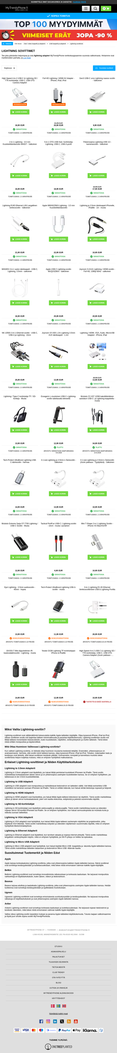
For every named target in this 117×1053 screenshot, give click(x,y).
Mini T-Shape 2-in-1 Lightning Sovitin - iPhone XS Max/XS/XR (97, 524)
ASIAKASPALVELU (58, 952)
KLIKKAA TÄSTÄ (79, 2)
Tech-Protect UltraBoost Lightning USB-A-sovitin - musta (58, 588)
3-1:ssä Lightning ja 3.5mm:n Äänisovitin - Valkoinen (58, 461)
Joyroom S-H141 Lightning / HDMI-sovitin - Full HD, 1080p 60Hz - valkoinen (97, 270)
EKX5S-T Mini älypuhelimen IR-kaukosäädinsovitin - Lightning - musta (20, 652)
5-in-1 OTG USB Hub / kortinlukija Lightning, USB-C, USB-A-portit (58, 143)
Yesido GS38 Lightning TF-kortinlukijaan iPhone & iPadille (58, 652)
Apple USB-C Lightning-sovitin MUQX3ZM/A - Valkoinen (58, 270)
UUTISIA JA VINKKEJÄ (58, 988)
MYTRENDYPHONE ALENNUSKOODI (59, 993)
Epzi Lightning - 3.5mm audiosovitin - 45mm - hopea (19, 588)
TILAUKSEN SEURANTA (58, 962)
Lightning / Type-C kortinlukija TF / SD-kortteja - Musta (20, 397)
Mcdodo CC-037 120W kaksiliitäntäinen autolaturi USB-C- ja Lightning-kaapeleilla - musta (97, 398)
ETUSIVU (58, 946)
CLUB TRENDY (58, 972)
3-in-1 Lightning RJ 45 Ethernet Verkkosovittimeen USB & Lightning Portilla (97, 588)
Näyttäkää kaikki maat (58, 1014)
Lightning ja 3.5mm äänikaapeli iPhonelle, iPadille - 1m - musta (97, 206)
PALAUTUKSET (58, 957)
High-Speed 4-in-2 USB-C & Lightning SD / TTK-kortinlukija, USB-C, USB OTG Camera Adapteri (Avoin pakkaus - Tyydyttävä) (97, 653)
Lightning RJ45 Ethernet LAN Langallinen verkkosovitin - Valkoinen (20, 206)
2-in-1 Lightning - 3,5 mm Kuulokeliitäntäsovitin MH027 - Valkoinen (20, 143)
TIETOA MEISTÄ (58, 967)
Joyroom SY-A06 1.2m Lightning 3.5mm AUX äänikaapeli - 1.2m (58, 334)
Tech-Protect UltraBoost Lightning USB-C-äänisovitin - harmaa (19, 461)
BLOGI (58, 983)
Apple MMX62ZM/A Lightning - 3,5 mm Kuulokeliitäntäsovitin (58, 206)
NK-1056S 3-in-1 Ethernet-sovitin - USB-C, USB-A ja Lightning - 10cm (20, 334)
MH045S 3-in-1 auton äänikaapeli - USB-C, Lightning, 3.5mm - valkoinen (20, 270)
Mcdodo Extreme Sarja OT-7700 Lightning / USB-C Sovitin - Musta (20, 524)
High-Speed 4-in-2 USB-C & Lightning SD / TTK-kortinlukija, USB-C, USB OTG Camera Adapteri (20, 80)
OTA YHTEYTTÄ (58, 977)
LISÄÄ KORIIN (60, 112)
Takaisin (8, 43)
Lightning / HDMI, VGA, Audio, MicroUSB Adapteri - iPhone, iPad (97, 334)
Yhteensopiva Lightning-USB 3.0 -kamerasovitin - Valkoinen (97, 143)
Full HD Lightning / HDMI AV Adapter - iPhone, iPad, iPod (59, 79)
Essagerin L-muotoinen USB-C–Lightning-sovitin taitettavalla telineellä (58, 397)
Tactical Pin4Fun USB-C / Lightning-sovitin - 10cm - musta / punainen (58, 524)
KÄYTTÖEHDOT (58, 998)
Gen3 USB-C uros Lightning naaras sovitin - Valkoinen (97, 79)
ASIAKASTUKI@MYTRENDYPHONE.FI (74, 930)
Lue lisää (27, 58)
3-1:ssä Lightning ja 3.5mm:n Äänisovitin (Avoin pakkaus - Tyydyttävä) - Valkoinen (97, 461)
